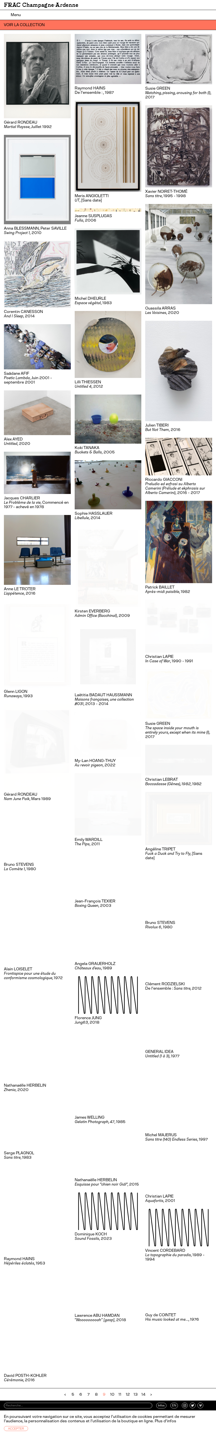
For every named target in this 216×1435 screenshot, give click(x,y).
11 (119, 1394)
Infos (161, 1405)
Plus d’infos (165, 1421)
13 (136, 1394)
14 (143, 1394)
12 (128, 1394)
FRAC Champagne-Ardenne (41, 4)
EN (174, 1405)
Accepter (16, 1428)
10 (112, 1394)
